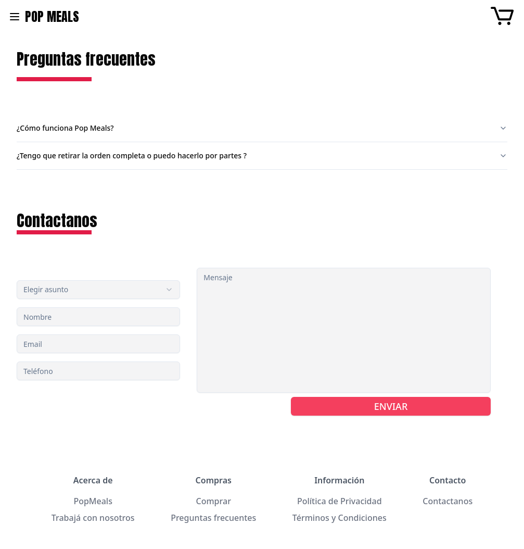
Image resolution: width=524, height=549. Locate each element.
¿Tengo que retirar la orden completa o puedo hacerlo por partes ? (262, 155)
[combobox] (98, 289)
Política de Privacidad (339, 501)
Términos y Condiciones (339, 517)
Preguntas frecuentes (213, 517)
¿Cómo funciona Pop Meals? (262, 128)
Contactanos (447, 501)
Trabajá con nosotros (93, 517)
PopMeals (92, 501)
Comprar (213, 501)
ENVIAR (391, 406)
